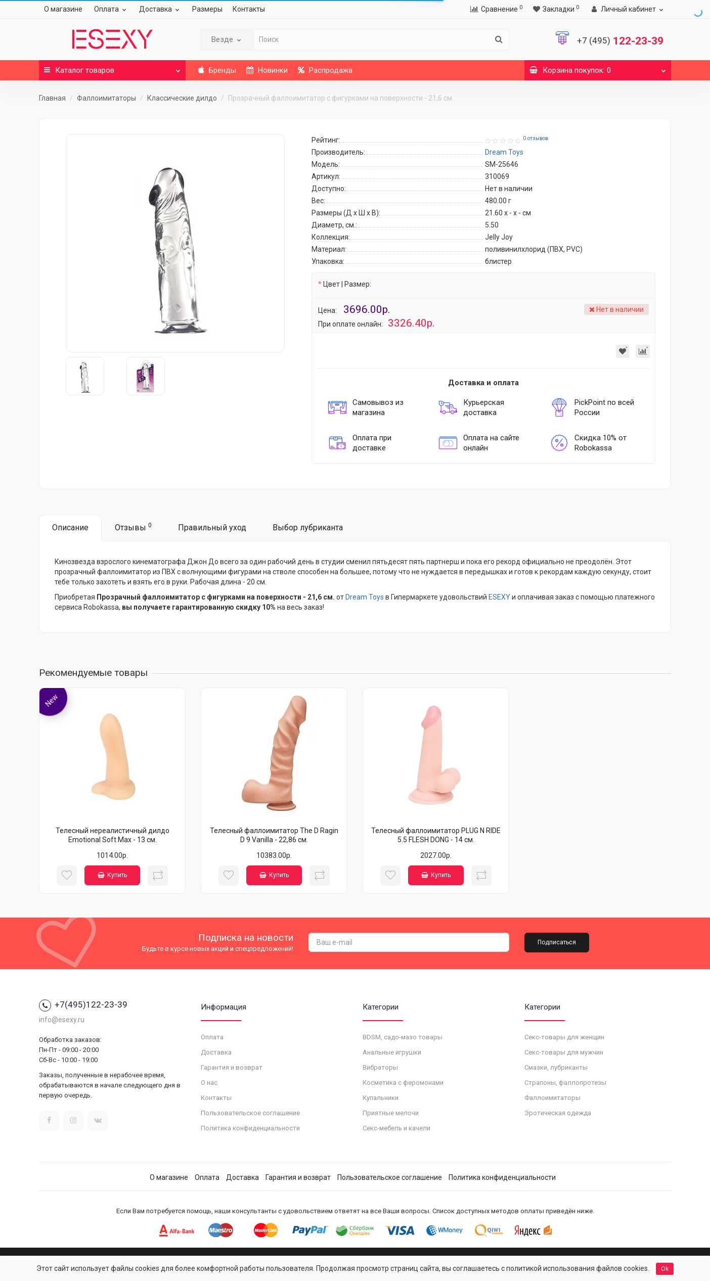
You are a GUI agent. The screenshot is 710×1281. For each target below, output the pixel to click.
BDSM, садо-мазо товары (402, 1037)
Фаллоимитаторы (106, 98)
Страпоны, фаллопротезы (565, 1082)
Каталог (112, 67)
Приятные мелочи (391, 1113)
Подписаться (557, 942)
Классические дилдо (182, 98)
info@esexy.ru (61, 1020)
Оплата (111, 9)
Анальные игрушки (392, 1052)
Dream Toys (364, 597)
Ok (665, 1268)
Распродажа (325, 70)
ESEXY (499, 597)
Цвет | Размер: (347, 284)
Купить (112, 875)
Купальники (380, 1098)
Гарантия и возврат (231, 1067)
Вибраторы (380, 1067)
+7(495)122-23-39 (83, 1004)
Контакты (249, 9)
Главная (52, 98)
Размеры (207, 9)
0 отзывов (535, 138)
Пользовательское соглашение (250, 1113)
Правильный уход (212, 527)
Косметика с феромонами (403, 1082)
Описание (70, 527)
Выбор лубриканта (308, 527)
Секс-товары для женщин (564, 1037)
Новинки (267, 70)
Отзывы (133, 527)
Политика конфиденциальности (250, 1128)
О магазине (63, 9)
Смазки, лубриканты (556, 1067)
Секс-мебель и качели (396, 1128)
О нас (209, 1082)
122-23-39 (620, 41)
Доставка (160, 9)
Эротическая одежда (557, 1113)
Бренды (217, 70)
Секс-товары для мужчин (563, 1052)
